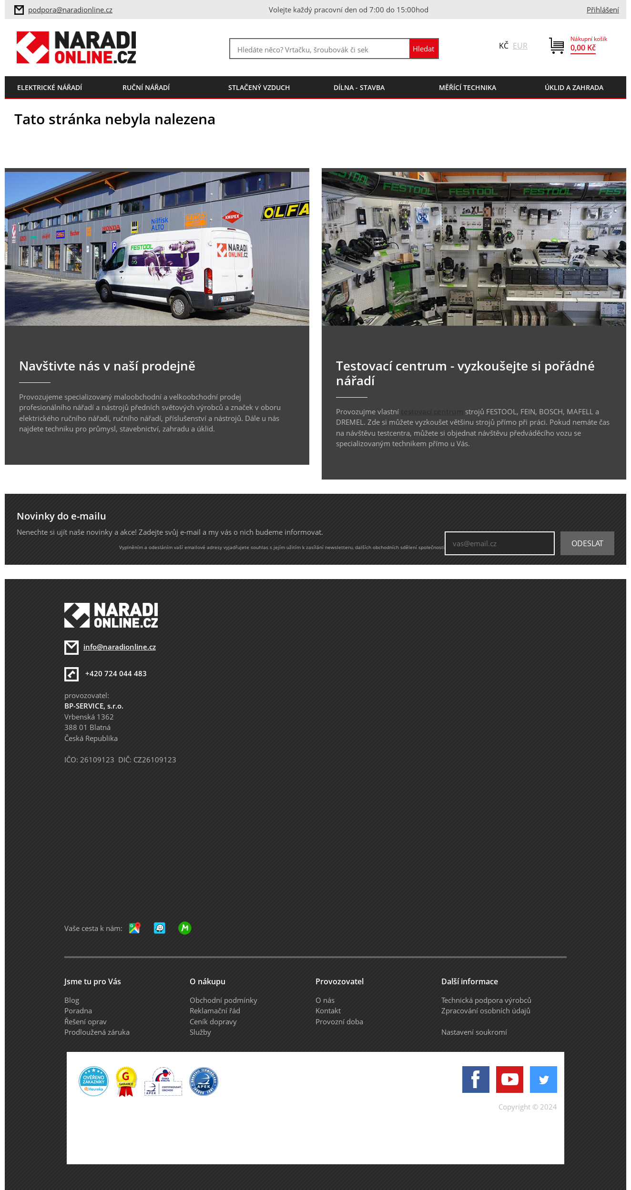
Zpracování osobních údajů (485, 1010)
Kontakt (328, 1010)
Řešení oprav (85, 1021)
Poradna (78, 1010)
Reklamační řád (215, 1010)
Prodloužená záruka (97, 1032)
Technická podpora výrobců (486, 1000)
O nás (325, 1000)
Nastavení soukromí (474, 1032)
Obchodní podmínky (223, 1000)
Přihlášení (603, 9)
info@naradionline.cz (119, 646)
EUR (520, 45)
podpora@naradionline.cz (70, 9)
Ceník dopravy (213, 1021)
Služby (200, 1032)
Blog (71, 1000)
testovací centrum (432, 411)
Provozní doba (339, 1021)
